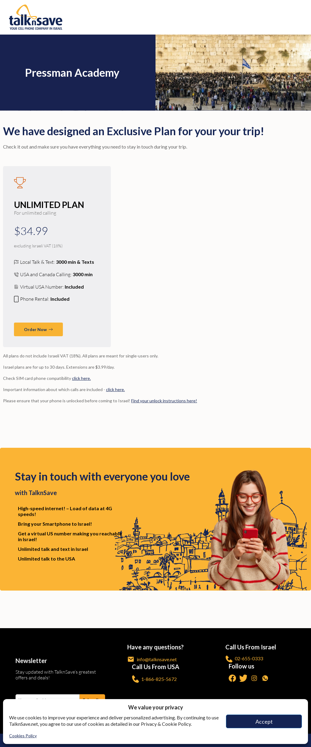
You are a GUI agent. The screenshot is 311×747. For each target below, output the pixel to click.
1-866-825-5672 (154, 679)
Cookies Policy (23, 735)
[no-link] (303, 17)
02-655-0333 (244, 658)
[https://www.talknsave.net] (157, 17)
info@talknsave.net (152, 659)
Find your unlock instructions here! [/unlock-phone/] (164, 400)
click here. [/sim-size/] (81, 378)
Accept (264, 721)
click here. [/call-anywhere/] (115, 389)
